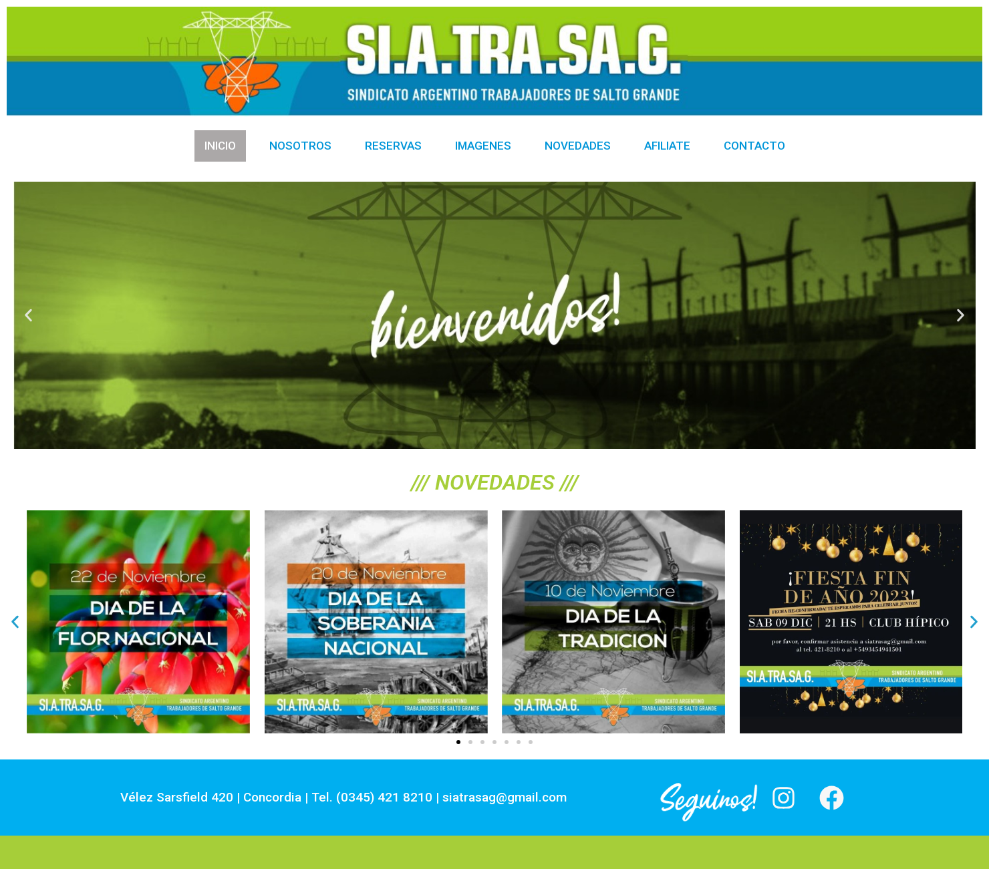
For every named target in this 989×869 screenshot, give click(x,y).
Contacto (754, 145)
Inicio (220, 145)
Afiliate (667, 145)
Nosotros (300, 145)
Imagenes (483, 145)
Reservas (393, 145)
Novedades (578, 145)
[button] (28, 315)
